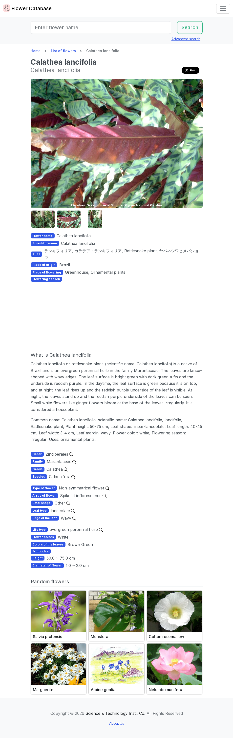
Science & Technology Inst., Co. (115, 713)
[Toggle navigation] (223, 9)
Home (36, 51)
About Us (116, 723)
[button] (43, 219)
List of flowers (63, 51)
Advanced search (185, 39)
